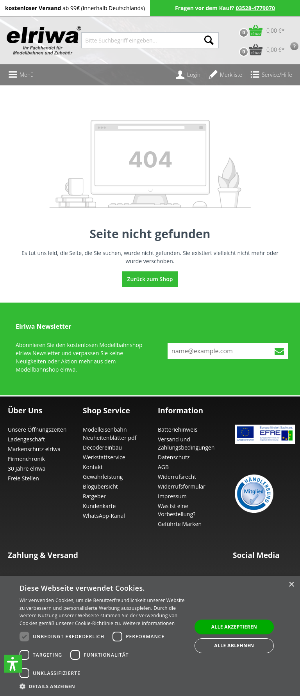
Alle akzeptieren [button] (234, 626)
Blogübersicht (100, 486)
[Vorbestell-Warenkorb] (260, 49)
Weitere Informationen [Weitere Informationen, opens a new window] (149, 623)
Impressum (172, 496)
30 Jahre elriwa (26, 468)
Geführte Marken (180, 524)
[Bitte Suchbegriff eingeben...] (140, 40)
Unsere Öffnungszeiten (37, 429)
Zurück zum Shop (150, 279)
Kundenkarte (99, 506)
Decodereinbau (102, 447)
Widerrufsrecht (177, 476)
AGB (163, 467)
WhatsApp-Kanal (104, 515)
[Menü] (21, 74)
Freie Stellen (23, 478)
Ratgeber (94, 496)
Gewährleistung (103, 476)
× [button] (291, 585)
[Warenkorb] (260, 30)
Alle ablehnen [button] (234, 645)
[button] (13, 664)
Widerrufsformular (181, 486)
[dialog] (150, 636)
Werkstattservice (104, 457)
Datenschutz (173, 457)
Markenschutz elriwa (34, 449)
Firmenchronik (26, 458)
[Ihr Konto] (187, 74)
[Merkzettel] (225, 74)
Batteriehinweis (177, 429)
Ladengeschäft (26, 439)
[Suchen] (209, 40)
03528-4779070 (255, 8)
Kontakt (93, 467)
